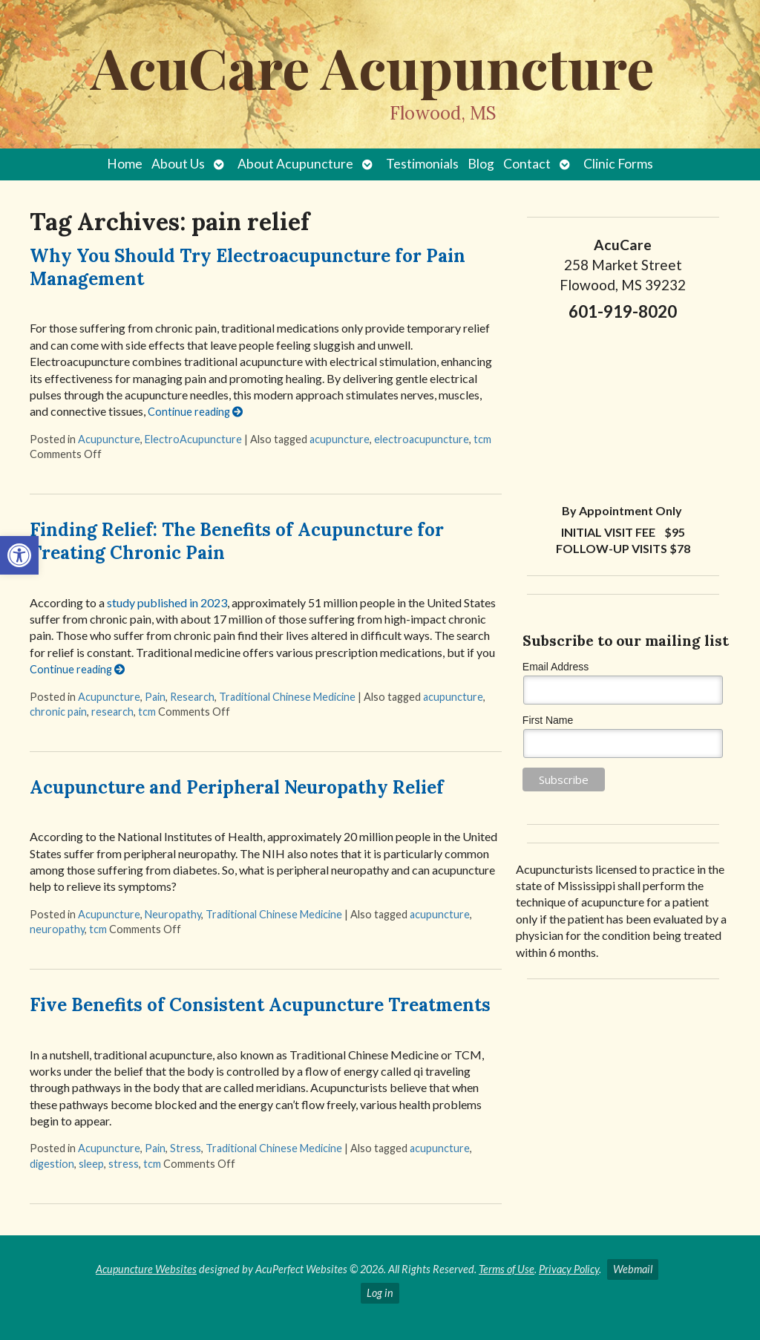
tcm (482, 439)
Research (192, 696)
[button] (19, 555)
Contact (527, 163)
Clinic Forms (618, 163)
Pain (155, 696)
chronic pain (58, 711)
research (112, 711)
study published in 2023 (167, 602)
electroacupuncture (421, 439)
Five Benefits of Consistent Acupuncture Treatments (260, 1004)
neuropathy (57, 929)
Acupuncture (109, 439)
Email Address (555, 667)
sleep (91, 1163)
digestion (52, 1163)
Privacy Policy (569, 1269)
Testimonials (422, 163)
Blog (481, 163)
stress (123, 1163)
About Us (178, 163)
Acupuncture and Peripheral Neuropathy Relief (237, 787)
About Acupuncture (295, 163)
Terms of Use (506, 1269)
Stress (185, 1148)
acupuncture (339, 439)
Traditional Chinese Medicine (287, 696)
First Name (547, 720)
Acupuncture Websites (146, 1269)
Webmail (632, 1269)
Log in (380, 1293)
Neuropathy (173, 914)
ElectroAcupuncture (193, 439)
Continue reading (195, 411)
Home (124, 163)
